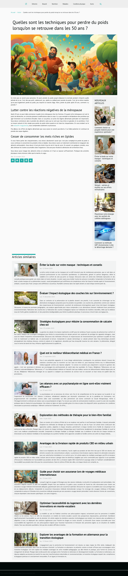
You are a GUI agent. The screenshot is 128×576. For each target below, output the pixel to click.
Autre (92, 4)
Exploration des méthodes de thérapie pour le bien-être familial (75, 415)
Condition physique (79, 4)
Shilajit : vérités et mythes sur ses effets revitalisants (103, 187)
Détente (34, 4)
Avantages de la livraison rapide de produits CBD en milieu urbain (76, 443)
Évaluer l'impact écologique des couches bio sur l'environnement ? (77, 293)
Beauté (44, 4)
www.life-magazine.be (21, 125)
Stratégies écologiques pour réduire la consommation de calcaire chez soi (76, 323)
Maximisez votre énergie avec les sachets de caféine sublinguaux (104, 216)
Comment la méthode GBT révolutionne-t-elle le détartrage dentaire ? (104, 245)
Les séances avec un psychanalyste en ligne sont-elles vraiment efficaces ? (75, 385)
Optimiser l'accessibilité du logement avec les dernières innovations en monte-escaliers (71, 504)
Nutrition (55, 4)
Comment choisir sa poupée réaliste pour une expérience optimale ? (104, 129)
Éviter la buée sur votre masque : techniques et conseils (104, 158)
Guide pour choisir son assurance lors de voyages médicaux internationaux (73, 473)
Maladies (65, 4)
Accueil (13, 12)
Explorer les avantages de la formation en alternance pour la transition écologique (74, 536)
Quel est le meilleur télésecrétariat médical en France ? (71, 353)
